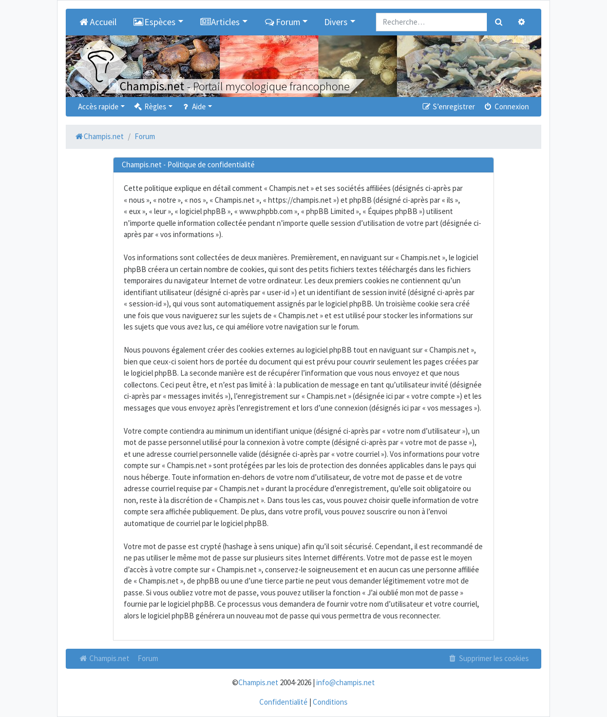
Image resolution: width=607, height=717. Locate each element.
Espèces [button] (154, 22)
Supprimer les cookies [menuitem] (488, 658)
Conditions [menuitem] (330, 702)
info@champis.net (345, 682)
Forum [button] (282, 22)
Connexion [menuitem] (506, 106)
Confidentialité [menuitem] (283, 702)
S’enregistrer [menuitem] (448, 106)
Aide (193, 106)
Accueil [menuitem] (97, 22)
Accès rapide (98, 106)
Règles (149, 106)
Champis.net (103, 658)
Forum (148, 658)
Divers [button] (336, 22)
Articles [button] (220, 22)
